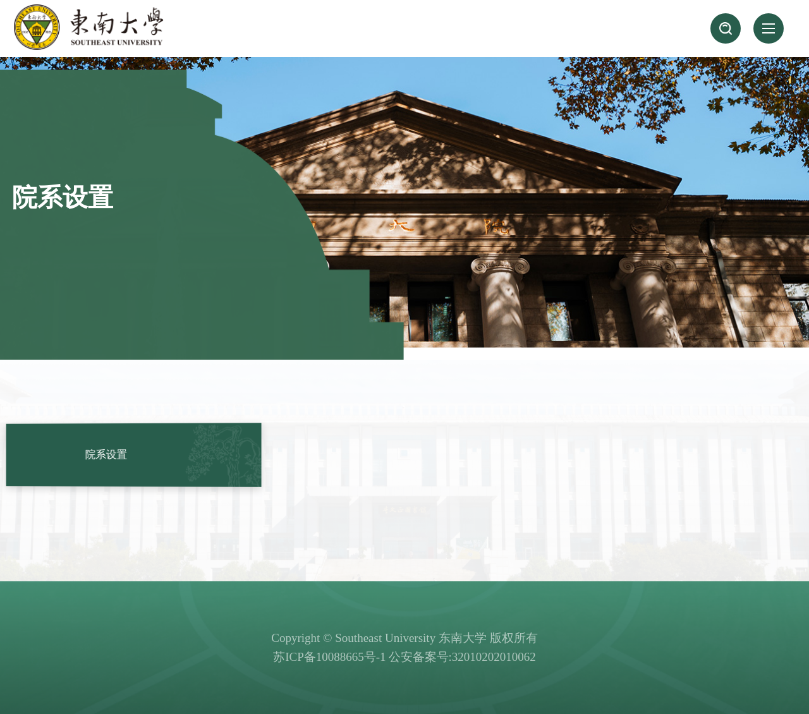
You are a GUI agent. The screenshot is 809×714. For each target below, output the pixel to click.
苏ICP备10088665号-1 (329, 656)
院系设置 (109, 455)
